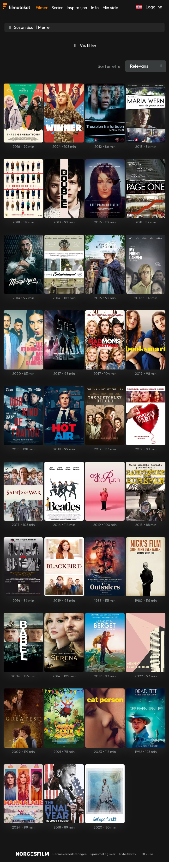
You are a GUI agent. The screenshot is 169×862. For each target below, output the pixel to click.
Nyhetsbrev (127, 854)
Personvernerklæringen (70, 854)
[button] (139, 7)
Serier (57, 7)
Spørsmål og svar (103, 854)
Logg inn (154, 7)
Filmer (42, 7)
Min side (110, 7)
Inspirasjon (77, 7)
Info (95, 7)
